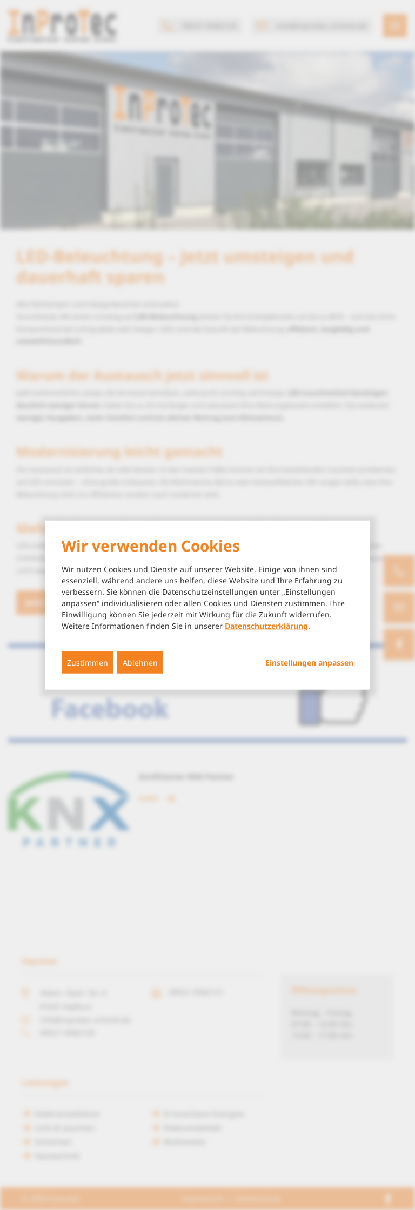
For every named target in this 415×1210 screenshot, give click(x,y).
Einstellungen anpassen (309, 662)
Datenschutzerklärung (266, 625)
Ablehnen (140, 662)
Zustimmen (87, 662)
